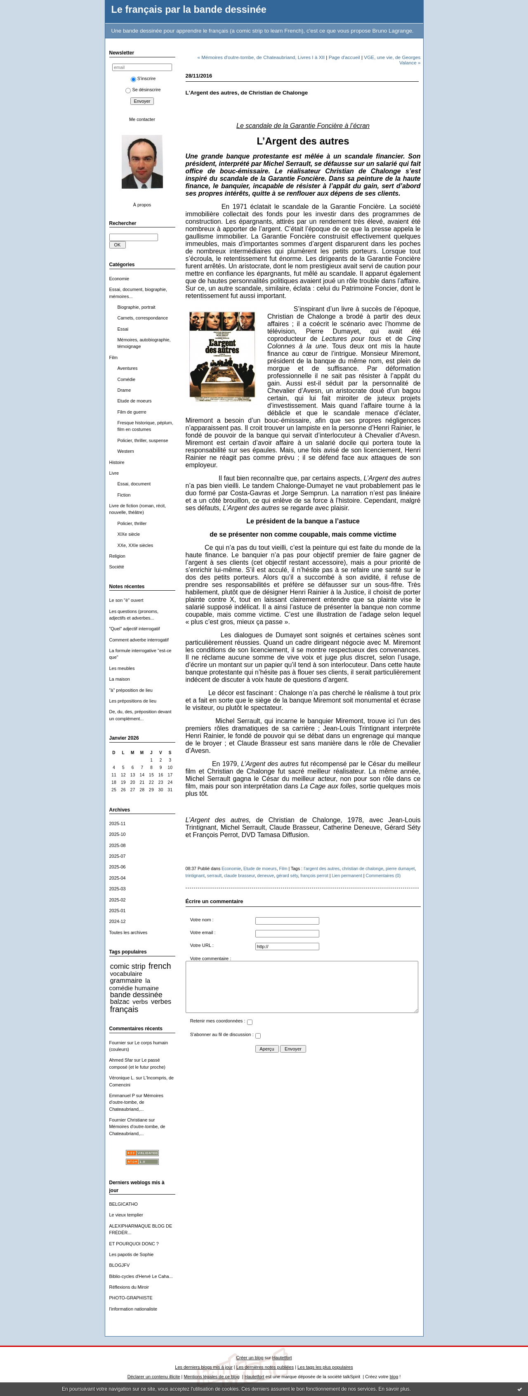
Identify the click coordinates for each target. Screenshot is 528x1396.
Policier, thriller (132, 523)
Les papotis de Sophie (131, 1254)
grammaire (126, 980)
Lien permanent (347, 875)
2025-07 (117, 856)
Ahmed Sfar (121, 1060)
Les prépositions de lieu (133, 700)
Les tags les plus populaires (325, 1367)
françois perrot (314, 875)
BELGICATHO (123, 1204)
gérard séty (287, 875)
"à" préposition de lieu (131, 690)
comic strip (128, 966)
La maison (119, 679)
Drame (124, 390)
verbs (140, 1001)
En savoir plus (393, 1389)
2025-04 (117, 877)
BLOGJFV (119, 1265)
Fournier (117, 1042)
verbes (161, 1001)
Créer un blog (249, 1357)
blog (394, 1376)
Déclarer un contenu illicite (153, 1376)
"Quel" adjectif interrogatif (134, 628)
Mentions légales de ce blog (211, 1376)
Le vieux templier (126, 1214)
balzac (120, 1001)
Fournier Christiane (128, 1119)
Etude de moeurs (135, 400)
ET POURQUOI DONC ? (134, 1243)
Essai (123, 329)
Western (126, 451)
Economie (119, 278)
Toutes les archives (128, 932)
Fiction (124, 494)
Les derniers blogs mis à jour (203, 1367)
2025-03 (117, 888)
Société (116, 566)
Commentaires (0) (383, 875)
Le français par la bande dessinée (188, 9)
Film (113, 357)
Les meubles (122, 668)
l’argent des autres (321, 868)
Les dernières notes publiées (265, 1367)
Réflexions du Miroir (129, 1287)
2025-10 (117, 834)
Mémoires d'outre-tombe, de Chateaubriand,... (136, 1102)
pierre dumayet (400, 868)
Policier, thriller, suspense (143, 440)
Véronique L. (122, 1077)
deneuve (265, 875)
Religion (117, 556)
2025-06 (117, 866)
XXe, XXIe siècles (135, 545)
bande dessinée (136, 995)
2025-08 (117, 845)
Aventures (128, 368)
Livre (114, 473)
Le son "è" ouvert (126, 600)
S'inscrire (143, 78)
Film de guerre (132, 411)
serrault (214, 875)
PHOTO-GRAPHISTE (131, 1297)
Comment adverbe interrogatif (139, 639)
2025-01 (117, 910)
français (124, 1009)
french (159, 965)
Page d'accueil (344, 57)
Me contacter (142, 119)
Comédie (127, 379)
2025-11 (117, 823)
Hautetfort (282, 1357)
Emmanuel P (122, 1095)
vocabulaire (126, 973)
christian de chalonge (362, 868)
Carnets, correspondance (143, 317)
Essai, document (134, 483)
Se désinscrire (142, 89)
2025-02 (117, 899)
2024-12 (117, 921)
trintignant (195, 875)
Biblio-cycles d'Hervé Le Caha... (141, 1276)
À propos (142, 204)
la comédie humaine (134, 984)
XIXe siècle (129, 534)
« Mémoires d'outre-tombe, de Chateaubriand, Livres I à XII (261, 57)
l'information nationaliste (133, 1308)
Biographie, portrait (137, 307)
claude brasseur (239, 875)
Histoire (117, 462)
